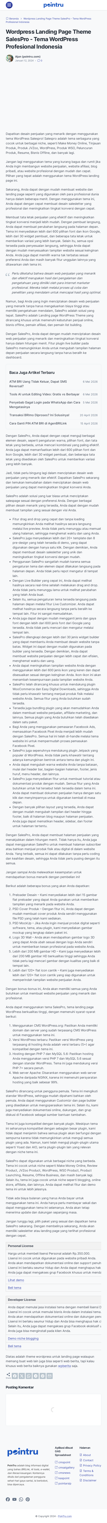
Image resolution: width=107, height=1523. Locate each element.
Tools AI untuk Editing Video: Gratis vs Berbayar (44, 394)
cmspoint (62, 1462)
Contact (86, 1460)
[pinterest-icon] (28, 1499)
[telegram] (36, 1376)
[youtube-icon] (14, 1499)
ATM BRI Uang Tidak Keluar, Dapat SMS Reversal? (38, 384)
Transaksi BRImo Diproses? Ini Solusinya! (39, 415)
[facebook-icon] (8, 1499)
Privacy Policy (90, 1465)
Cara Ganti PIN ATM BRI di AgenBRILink (38, 423)
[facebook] (15, 1376)
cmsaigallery (65, 1467)
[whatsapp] (29, 1376)
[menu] (9, 5)
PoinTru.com (65, 1516)
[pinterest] (43, 1376)
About (85, 1454)
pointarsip (63, 1483)
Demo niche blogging (23, 1338)
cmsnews (62, 1472)
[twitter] (22, 1376)
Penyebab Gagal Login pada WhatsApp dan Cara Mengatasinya (44, 405)
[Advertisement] (53, 90)
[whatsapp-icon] (21, 1499)
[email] (50, 1376)
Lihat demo (16, 1280)
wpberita (64, 1366)
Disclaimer (87, 1480)
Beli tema (14, 1287)
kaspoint (62, 1478)
